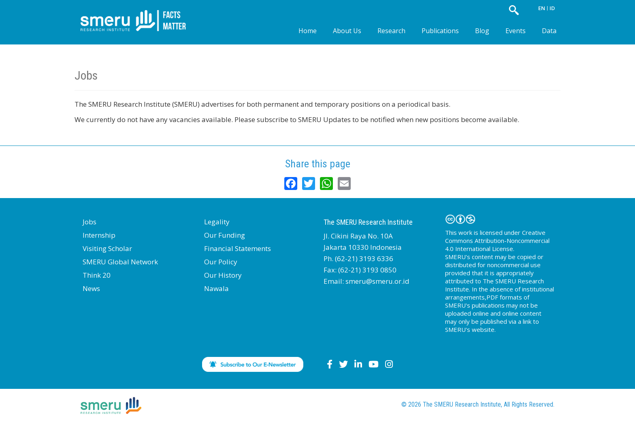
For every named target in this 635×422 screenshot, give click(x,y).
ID (552, 8)
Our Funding (224, 235)
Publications (440, 30)
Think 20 (97, 275)
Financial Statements (237, 248)
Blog (482, 30)
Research (391, 30)
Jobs (89, 221)
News (91, 288)
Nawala (216, 288)
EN (541, 8)
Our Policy (220, 261)
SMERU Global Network (120, 261)
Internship (99, 235)
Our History (223, 275)
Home (307, 30)
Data (549, 30)
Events (515, 30)
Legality (217, 221)
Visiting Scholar (107, 248)
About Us (347, 30)
